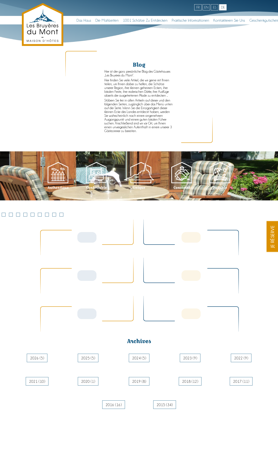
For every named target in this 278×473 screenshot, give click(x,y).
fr (198, 7)
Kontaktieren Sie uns (229, 20)
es (214, 7)
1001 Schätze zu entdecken (145, 20)
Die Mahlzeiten (107, 20)
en (206, 7)
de (223, 7)
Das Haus (84, 20)
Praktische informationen (190, 20)
